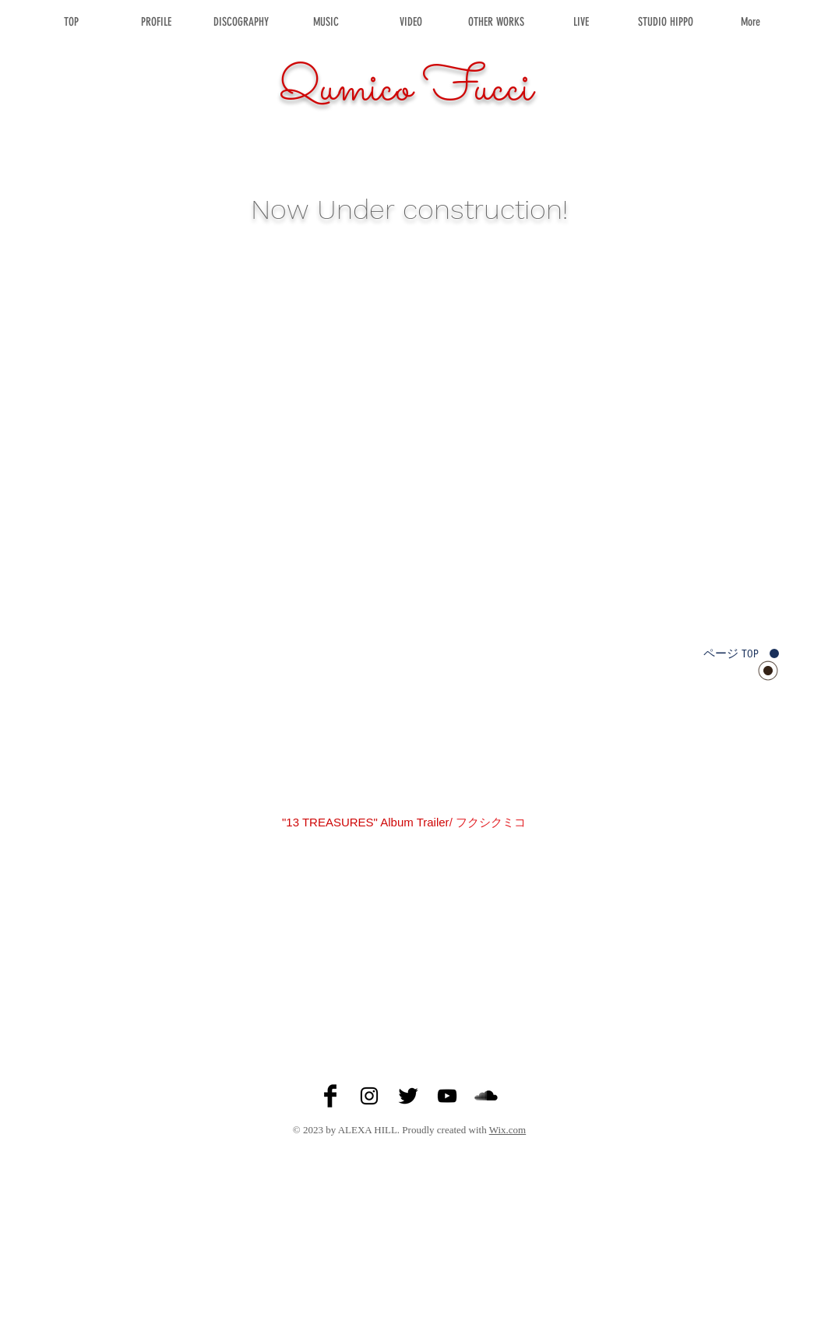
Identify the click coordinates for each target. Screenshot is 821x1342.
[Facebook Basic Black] (330, 1096)
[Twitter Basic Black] (408, 1096)
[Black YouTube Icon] (447, 1096)
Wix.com (508, 1130)
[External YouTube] (410, 936)
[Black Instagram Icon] (369, 1096)
